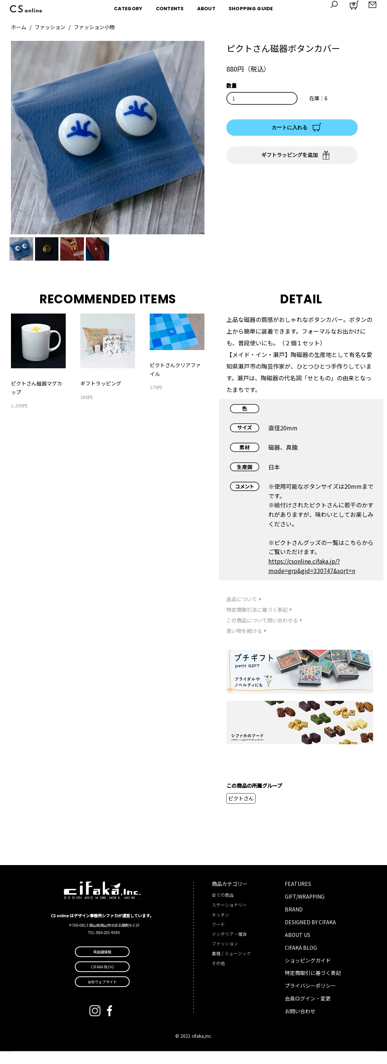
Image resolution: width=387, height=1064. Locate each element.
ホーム (18, 27)
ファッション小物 (94, 27)
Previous (21, 137)
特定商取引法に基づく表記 (257, 622)
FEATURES (298, 896)
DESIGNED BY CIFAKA (310, 934)
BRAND (294, 922)
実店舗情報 (102, 964)
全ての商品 (223, 908)
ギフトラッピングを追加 (289, 154)
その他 (218, 976)
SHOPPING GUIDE (251, 8)
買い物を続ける (244, 643)
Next (193, 137)
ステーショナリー (229, 917)
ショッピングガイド (308, 973)
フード (218, 937)
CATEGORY (128, 8)
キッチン (220, 927)
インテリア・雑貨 (229, 947)
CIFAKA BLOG (301, 960)
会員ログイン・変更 (308, 1011)
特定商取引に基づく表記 (313, 986)
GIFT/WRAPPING (305, 909)
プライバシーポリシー (310, 998)
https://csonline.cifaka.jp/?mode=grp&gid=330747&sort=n (311, 578)
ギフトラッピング (100, 396)
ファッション (50, 27)
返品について (241, 612)
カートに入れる (289, 127)
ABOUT (206, 8)
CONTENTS (170, 8)
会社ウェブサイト (102, 994)
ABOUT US (297, 947)
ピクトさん (241, 811)
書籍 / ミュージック (231, 966)
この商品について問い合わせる (262, 633)
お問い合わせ (300, 1024)
